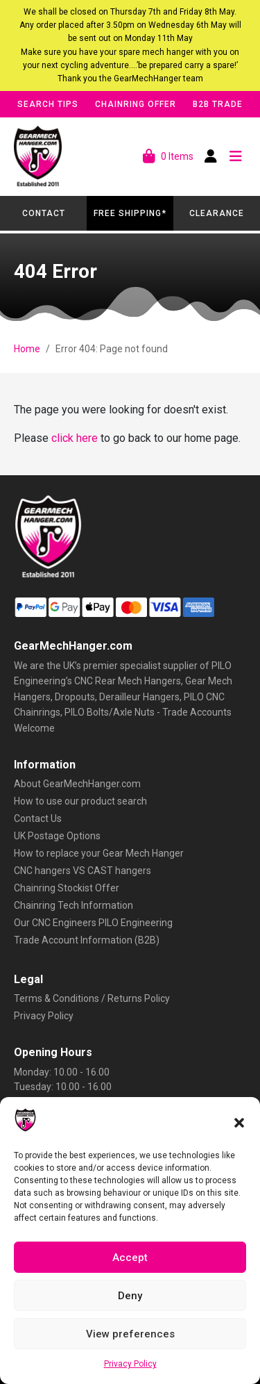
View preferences (130, 1334)
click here (74, 438)
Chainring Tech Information (73, 905)
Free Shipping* (130, 213)
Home (27, 348)
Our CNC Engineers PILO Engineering (93, 922)
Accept (130, 1257)
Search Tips (47, 104)
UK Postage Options (57, 835)
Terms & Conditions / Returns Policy (92, 998)
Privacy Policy (130, 1364)
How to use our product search (80, 801)
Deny (130, 1296)
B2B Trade (218, 104)
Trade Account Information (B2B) (86, 940)
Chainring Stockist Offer (66, 887)
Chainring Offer (135, 104)
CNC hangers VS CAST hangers (82, 870)
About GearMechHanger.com (77, 783)
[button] (239, 1121)
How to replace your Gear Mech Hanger (99, 853)
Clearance (216, 213)
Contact (43, 213)
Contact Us (38, 818)
